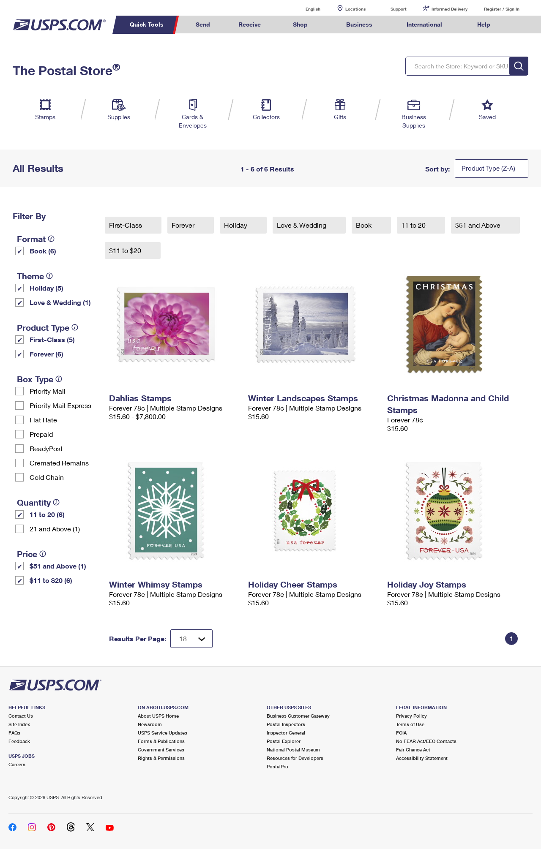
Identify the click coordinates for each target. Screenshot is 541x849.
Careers (16, 764)
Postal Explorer (284, 741)
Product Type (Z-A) (488, 168)
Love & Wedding (302, 225)
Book (364, 225)
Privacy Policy (411, 715)
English (304, 9)
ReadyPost (46, 448)
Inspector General (286, 732)
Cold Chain (47, 477)
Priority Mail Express (60, 405)
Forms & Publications (161, 741)
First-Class (126, 225)
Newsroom (150, 724)
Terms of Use (410, 724)
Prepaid (41, 434)
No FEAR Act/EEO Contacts (426, 741)
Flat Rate (43, 420)
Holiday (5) (46, 288)
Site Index (19, 724)
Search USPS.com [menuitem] (520, 25)
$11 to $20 (126, 250)
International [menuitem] (424, 24)
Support (399, 8)
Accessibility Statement (422, 758)
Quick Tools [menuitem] (147, 24)
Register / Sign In (501, 8)
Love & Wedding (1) (60, 302)
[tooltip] (51, 238)
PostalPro (277, 766)
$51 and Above (478, 225)
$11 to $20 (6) (51, 580)
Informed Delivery (449, 8)
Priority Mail (48, 391)
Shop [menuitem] (300, 24)
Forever (184, 225)
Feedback (19, 741)
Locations (355, 8)
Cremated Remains (59, 463)
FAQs (14, 732)
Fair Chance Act (413, 749)
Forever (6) (46, 354)
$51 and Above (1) (58, 566)
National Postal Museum (293, 749)
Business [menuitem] (359, 24)
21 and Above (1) (55, 529)
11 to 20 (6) (47, 514)
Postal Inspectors (286, 724)
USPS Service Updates (162, 732)
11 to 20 (414, 225)
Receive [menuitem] (249, 24)
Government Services (161, 749)
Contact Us (20, 715)
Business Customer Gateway (298, 715)
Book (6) (43, 251)
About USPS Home (158, 715)
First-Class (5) (52, 339)
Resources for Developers (295, 758)
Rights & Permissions (161, 758)
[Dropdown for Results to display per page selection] (191, 638)
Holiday (236, 225)
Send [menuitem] (203, 24)
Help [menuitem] (483, 24)
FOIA (401, 732)
